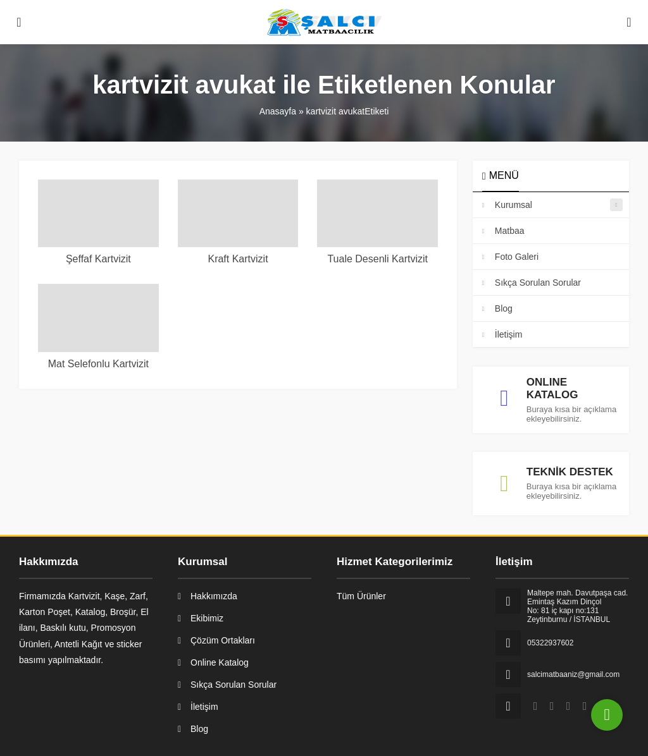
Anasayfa (277, 111)
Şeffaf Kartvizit (98, 258)
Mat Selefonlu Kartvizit (98, 363)
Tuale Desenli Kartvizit (377, 258)
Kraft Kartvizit (238, 258)
